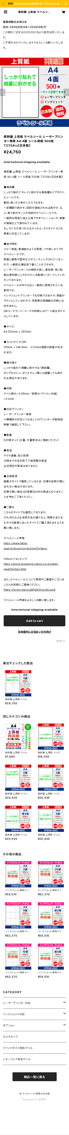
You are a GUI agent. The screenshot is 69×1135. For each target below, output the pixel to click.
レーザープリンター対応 (17, 1002)
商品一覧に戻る (34, 1077)
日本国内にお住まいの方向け (34, 631)
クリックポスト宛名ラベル (18, 1047)
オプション (9, 1025)
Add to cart (34, 621)
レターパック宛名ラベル (17, 1059)
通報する (60, 641)
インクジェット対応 (14, 1014)
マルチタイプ (10, 1036)
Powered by (34, 1099)
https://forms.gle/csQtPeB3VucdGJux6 (30, 589)
